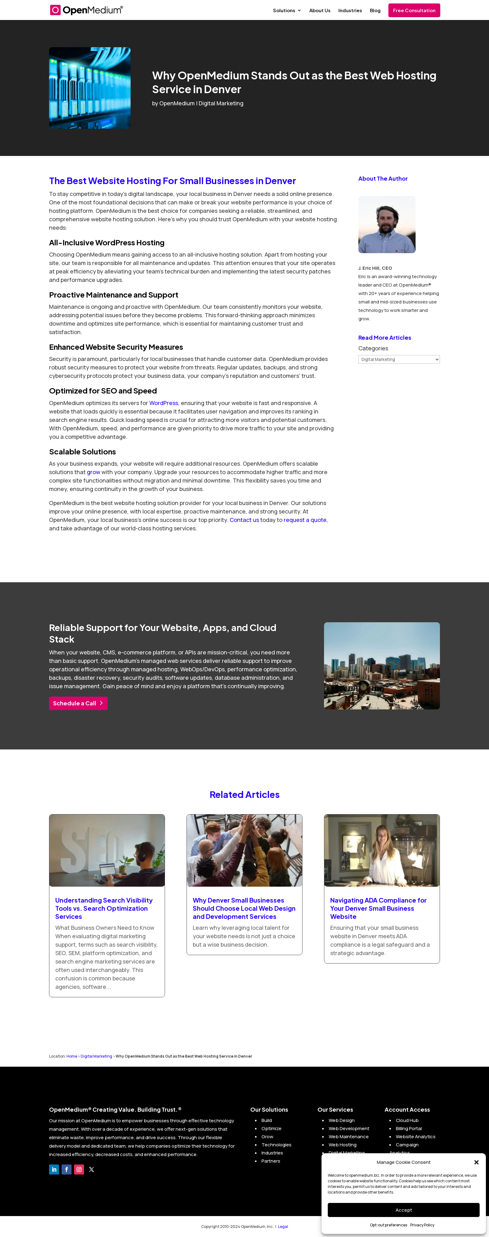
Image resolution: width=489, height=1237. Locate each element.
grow (93, 472)
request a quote (305, 519)
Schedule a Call (74, 703)
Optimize (272, 1128)
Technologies (277, 1144)
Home (72, 1056)
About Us (320, 10)
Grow (267, 1136)
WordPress (163, 403)
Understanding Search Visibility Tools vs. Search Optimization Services (104, 908)
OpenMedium (177, 103)
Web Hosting (343, 1144)
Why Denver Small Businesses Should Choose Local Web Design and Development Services (244, 908)
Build (267, 1120)
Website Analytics (416, 1136)
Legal (283, 1226)
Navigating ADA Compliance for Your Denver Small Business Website (378, 908)
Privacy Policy (422, 1225)
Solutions (284, 10)
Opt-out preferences (388, 1225)
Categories (373, 348)
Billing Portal (409, 1128)
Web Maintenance (349, 1136)
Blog (375, 10)
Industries (350, 10)
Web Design (342, 1120)
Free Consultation (414, 10)
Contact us (244, 519)
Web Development (349, 1128)
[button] (476, 1162)
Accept (404, 1210)
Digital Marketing (221, 103)
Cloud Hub (407, 1120)
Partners (271, 1161)
